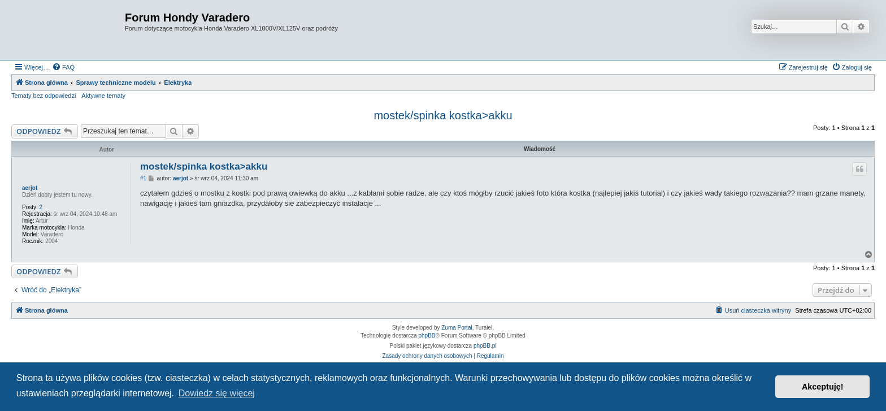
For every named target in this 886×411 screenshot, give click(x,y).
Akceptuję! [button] (823, 386)
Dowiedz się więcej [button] (217, 393)
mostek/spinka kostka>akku (442, 115)
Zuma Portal (456, 328)
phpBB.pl (485, 346)
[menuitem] (63, 67)
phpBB (427, 335)
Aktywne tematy (103, 95)
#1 (143, 178)
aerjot (29, 188)
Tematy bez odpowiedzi (43, 95)
